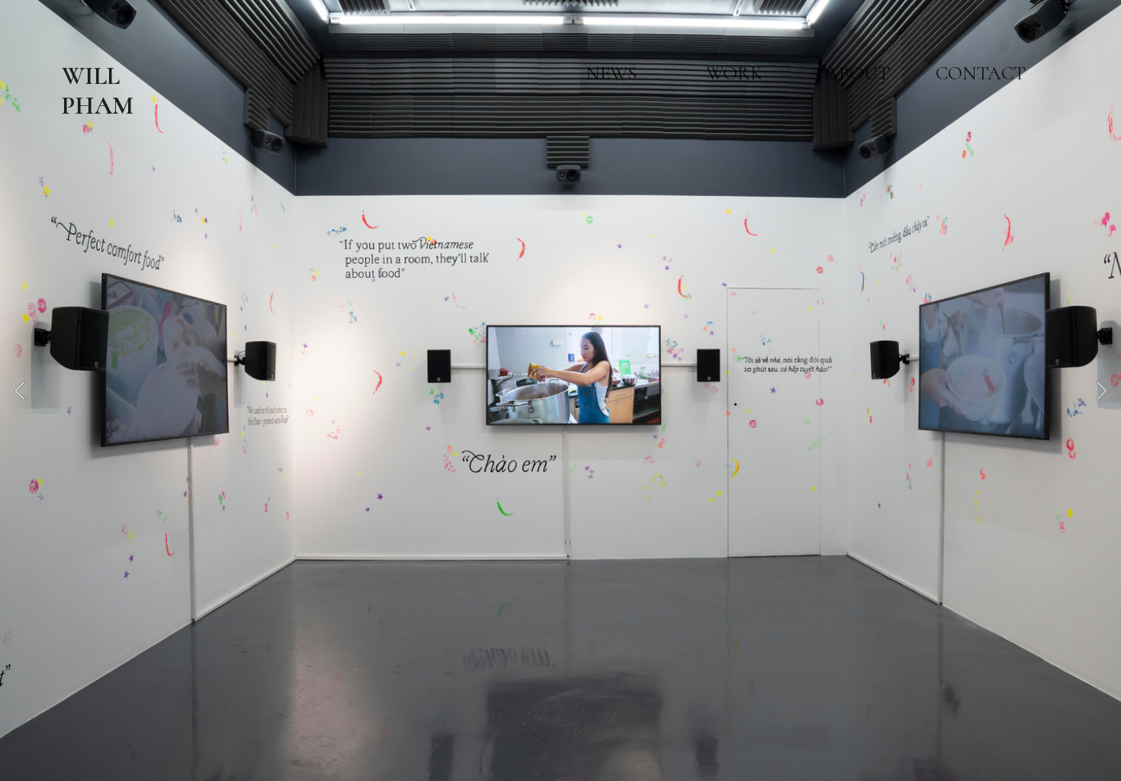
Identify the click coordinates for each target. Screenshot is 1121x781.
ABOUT (857, 73)
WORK (734, 73)
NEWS (611, 73)
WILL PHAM (97, 91)
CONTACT (981, 73)
